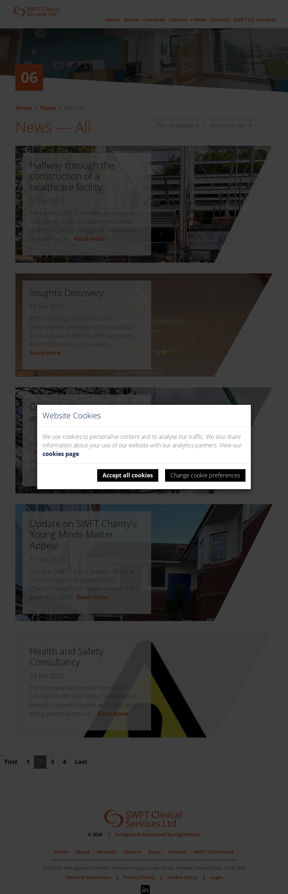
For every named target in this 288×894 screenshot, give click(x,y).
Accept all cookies (128, 475)
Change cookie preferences (205, 475)
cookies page (61, 454)
